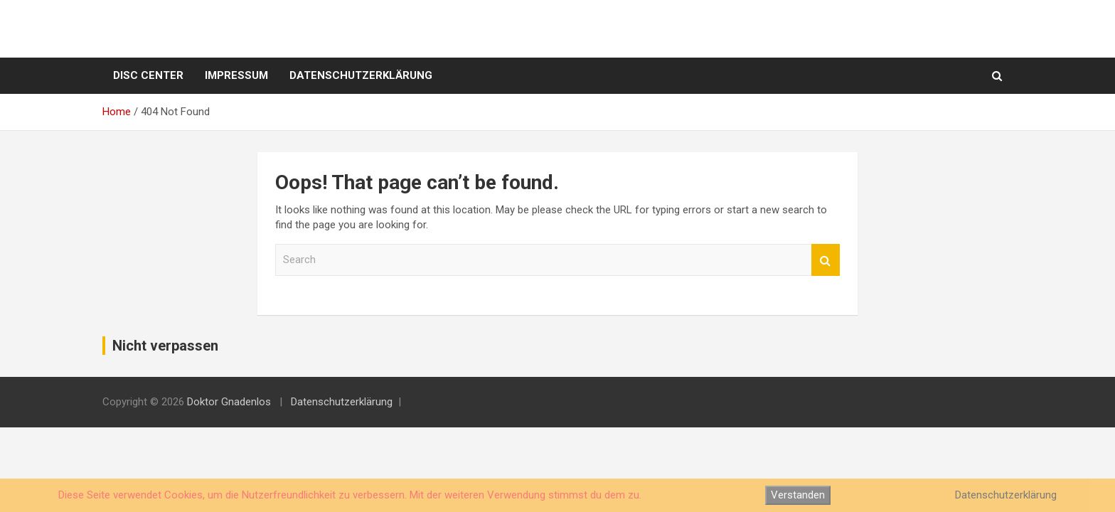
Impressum (236, 75)
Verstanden (798, 495)
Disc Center (148, 75)
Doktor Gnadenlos (229, 401)
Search (825, 260)
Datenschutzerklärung (360, 75)
